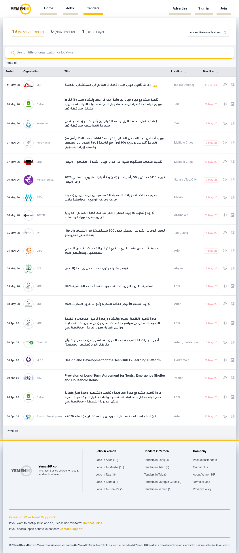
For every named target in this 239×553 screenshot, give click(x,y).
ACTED (41, 215)
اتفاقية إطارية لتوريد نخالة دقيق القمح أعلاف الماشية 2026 (109, 286)
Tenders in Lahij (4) (156, 460)
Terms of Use (201, 482)
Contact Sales (92, 523)
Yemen (178, 378)
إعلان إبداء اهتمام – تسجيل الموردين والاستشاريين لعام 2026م (112, 416)
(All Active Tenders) (28, 32)
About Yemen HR (204, 475)
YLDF (40, 360)
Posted (12, 71)
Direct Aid (42, 343)
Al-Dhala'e (181, 215)
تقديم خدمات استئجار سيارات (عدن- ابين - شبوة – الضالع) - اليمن (113, 162)
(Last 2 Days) (93, 32)
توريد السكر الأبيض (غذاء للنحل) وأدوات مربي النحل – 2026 (108, 304)
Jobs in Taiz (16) (106, 475)
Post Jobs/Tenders (205, 460)
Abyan (178, 268)
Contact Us (200, 467)
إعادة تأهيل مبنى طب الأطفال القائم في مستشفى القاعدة (108, 85)
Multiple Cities (183, 143)
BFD (39, 197)
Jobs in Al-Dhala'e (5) (109, 489)
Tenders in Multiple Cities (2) (162, 482)
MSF (39, 85)
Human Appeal (45, 180)
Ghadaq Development (50, 416)
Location (179, 71)
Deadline (211, 71)
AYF (39, 269)
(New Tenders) (63, 32)
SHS (39, 162)
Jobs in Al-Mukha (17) (110, 467)
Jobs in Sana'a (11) (108, 482)
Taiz (176, 104)
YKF (39, 286)
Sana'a (179, 180)
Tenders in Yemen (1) (157, 489)
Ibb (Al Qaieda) (184, 85)
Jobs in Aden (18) (107, 460)
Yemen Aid (43, 124)
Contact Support (71, 529)
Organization (34, 71)
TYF (39, 233)
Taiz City (191, 180)
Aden (177, 251)
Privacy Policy (202, 489)
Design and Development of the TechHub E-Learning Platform (113, 360)
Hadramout (191, 342)
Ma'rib (178, 197)
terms (115, 545)
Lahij (184, 233)
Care (39, 251)
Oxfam (40, 104)
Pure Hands (43, 143)
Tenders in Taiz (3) (155, 475)
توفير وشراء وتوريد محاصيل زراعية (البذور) (96, 268)
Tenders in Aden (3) (156, 467)
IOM (39, 378)
